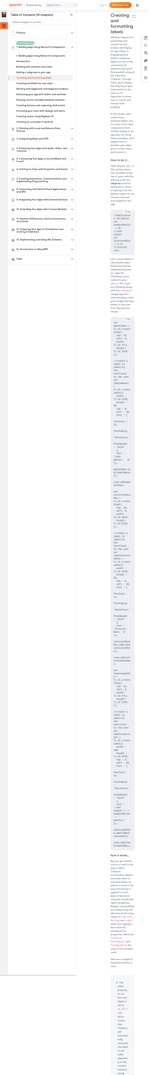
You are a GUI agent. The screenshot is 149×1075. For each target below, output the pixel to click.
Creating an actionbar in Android (34, 122)
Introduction (23, 61)
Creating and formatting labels (34, 78)
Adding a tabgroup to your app (33, 72)
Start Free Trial (120, 5)
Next (124, 1052)
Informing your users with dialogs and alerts (40, 111)
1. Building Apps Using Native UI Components (40, 56)
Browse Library (33, 5)
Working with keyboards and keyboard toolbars (42, 89)
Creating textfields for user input (34, 83)
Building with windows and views (34, 67)
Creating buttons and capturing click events (40, 105)
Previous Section (87, 1052)
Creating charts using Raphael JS (34, 116)
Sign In (103, 5)
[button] (69, 32)
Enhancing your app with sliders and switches (41, 94)
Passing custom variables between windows (40, 100)
